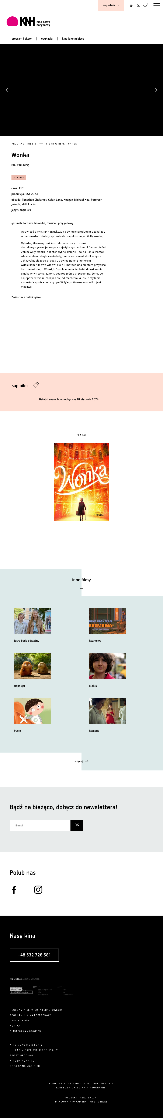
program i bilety (21, 38)
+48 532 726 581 (34, 955)
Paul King (23, 165)
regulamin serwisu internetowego (36, 1010)
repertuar (109, 5)
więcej (78, 761)
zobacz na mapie (22, 1066)
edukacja (47, 38)
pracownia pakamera (71, 1102)
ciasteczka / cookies (25, 1031)
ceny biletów (20, 1020)
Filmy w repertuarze (61, 144)
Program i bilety (24, 144)
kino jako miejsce (73, 38)
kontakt (16, 1026)
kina (30, 1015)
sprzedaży (43, 1015)
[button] (156, 90)
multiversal (99, 1102)
